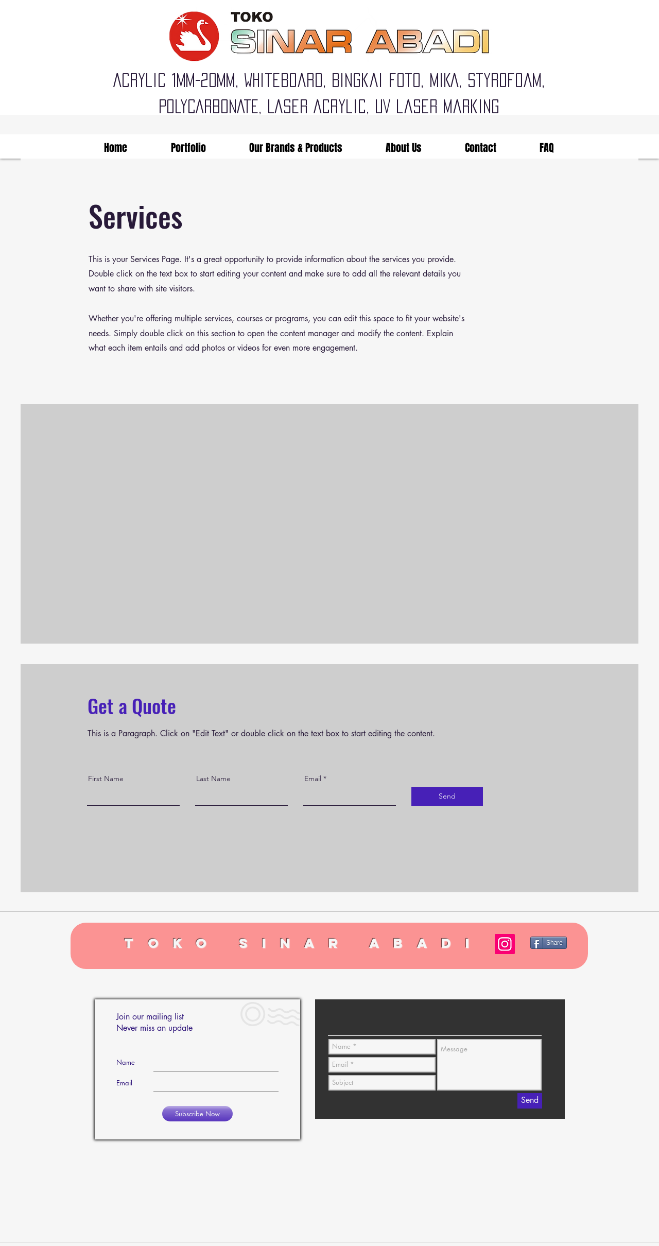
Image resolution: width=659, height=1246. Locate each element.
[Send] (447, 796)
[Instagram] (505, 944)
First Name (106, 778)
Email (312, 778)
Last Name (213, 778)
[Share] (548, 943)
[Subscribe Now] (197, 1113)
